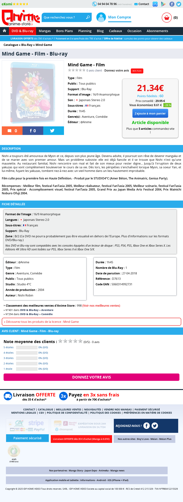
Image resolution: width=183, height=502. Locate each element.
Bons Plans (64, 31)
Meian (153, 439)
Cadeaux (115, 31)
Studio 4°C (24, 284)
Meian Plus (165, 439)
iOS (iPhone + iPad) (118, 480)
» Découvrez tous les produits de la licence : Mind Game (41, 322)
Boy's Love (143, 439)
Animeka (104, 470)
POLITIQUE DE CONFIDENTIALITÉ (67, 412)
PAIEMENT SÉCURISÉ (147, 409)
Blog (100, 31)
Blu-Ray (26, 45)
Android (101, 480)
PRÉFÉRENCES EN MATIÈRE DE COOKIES (148, 412)
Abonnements (157, 31)
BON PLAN (137, 71)
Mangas (45, 31)
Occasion (134, 31)
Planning (85, 31)
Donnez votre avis (116, 70)
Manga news (117, 470)
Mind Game (44, 45)
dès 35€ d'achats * (32, 38)
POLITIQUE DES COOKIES (105, 412)
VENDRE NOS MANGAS (118, 409)
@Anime (86, 122)
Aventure (88, 117)
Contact (144, 4)
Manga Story (76, 470)
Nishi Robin (25, 295)
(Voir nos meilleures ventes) (101, 306)
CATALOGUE (45, 409)
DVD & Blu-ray (22, 31)
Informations (87, 480)
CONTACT (29, 409)
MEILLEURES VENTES (68, 409)
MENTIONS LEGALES (23, 412)
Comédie (102, 117)
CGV (41, 412)
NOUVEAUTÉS (92, 409)
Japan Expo (91, 470)
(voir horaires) (124, 4)
